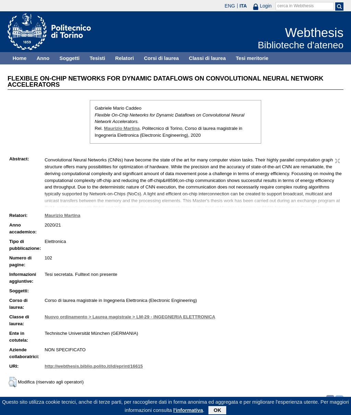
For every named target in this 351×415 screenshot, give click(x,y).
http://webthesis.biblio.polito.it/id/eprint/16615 (94, 366)
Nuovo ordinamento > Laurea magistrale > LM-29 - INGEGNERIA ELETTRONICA (130, 316)
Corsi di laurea (161, 58)
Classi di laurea (207, 58)
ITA (243, 5)
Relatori (124, 58)
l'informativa (188, 411)
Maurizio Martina (122, 128)
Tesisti (97, 58)
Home (20, 58)
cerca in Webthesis (295, 5)
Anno (43, 58)
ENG (230, 5)
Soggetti (69, 58)
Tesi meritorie (252, 58)
